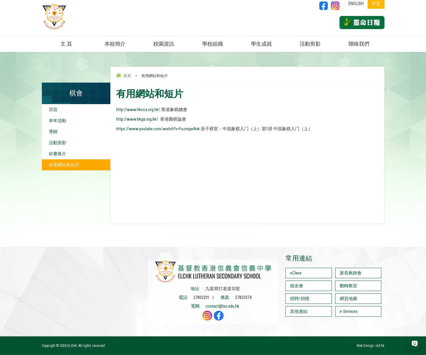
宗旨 (53, 109)
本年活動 (57, 120)
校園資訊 (163, 44)
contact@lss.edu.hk (222, 306)
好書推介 (57, 153)
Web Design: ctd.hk (370, 346)
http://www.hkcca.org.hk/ (138, 109)
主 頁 (66, 44)
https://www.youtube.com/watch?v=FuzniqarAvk (158, 128)
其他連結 (299, 311)
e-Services (348, 311)
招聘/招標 (299, 298)
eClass (296, 273)
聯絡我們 (358, 44)
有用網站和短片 (64, 164)
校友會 (296, 285)
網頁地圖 (348, 298)
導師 (53, 131)
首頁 (127, 76)
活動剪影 (310, 44)
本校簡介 (115, 44)
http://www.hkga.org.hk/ (137, 119)
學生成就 (261, 44)
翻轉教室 (348, 285)
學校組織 (212, 44)
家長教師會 (351, 273)
